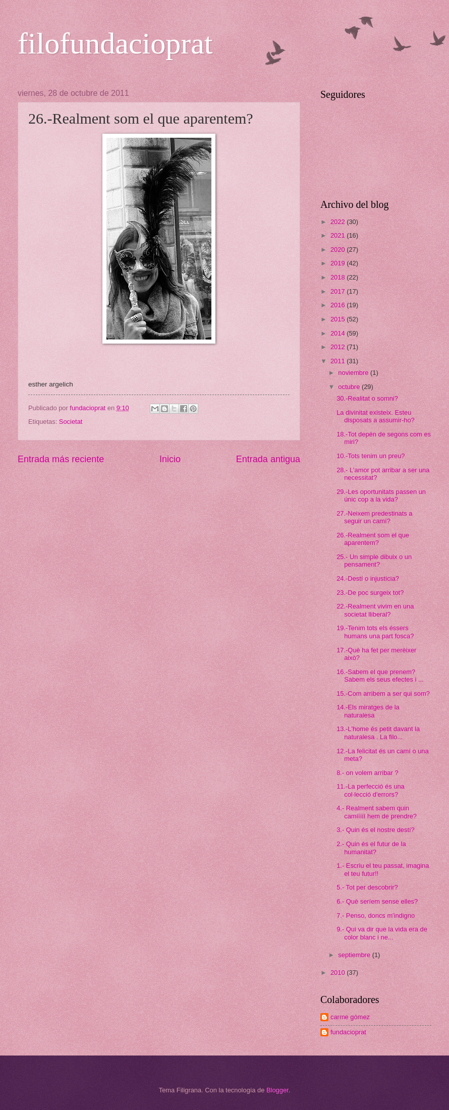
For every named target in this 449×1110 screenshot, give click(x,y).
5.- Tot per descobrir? (367, 887)
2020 (338, 249)
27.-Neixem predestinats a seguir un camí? (374, 517)
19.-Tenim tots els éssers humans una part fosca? (375, 631)
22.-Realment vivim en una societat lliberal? (375, 610)
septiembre (355, 955)
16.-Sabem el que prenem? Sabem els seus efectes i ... (379, 675)
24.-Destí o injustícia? (367, 578)
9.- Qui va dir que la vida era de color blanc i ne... (381, 932)
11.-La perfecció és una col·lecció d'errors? (370, 790)
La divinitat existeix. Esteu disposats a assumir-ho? (375, 416)
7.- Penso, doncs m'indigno (375, 915)
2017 (338, 291)
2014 (338, 333)
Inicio (170, 459)
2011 (338, 361)
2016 (338, 305)
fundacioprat (348, 1032)
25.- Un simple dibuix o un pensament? (374, 560)
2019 (338, 263)
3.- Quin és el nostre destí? (375, 830)
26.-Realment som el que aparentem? (372, 538)
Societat (71, 421)
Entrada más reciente (61, 459)
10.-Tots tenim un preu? (370, 456)
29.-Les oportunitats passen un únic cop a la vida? (381, 495)
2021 (338, 235)
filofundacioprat (115, 43)
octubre (350, 387)
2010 (338, 972)
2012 (338, 347)
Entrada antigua (268, 459)
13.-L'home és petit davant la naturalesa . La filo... (378, 732)
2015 (338, 319)
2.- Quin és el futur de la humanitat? (371, 847)
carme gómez (350, 1017)
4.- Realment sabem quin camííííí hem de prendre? (376, 811)
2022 (338, 222)
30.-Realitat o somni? (367, 398)
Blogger (277, 1090)
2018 (338, 277)
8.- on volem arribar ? (367, 772)
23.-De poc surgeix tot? (370, 592)
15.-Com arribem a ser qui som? (383, 693)
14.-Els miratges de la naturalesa (368, 710)
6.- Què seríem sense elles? (377, 901)
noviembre (354, 372)
